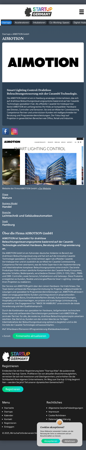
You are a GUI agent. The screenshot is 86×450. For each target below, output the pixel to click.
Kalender (8, 415)
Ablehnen (69, 441)
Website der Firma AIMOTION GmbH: (26, 188)
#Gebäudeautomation (58, 329)
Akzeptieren (50, 441)
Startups (6, 22)
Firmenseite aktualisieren (31, 336)
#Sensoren (23, 329)
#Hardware (12, 329)
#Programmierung (38, 329)
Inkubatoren (39, 22)
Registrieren (13, 389)
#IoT (4, 329)
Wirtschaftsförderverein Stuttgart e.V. (29, 433)
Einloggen (9, 426)
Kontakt (8, 419)
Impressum (54, 411)
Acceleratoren (22, 22)
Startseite (9, 407)
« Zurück (6, 336)
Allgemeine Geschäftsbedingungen (66, 407)
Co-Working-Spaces (59, 22)
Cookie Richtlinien (57, 415)
